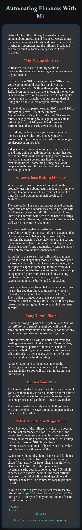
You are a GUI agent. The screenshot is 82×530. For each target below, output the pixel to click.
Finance (41, 513)
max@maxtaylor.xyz (55, 520)
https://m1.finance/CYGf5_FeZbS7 (45, 493)
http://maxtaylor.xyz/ (27, 520)
